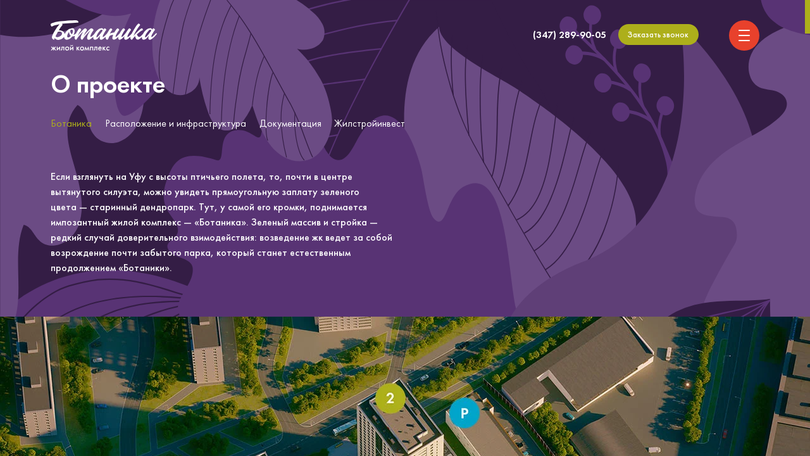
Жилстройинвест (369, 123)
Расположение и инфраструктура (175, 123)
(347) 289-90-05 (569, 34)
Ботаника (71, 123)
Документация (290, 123)
